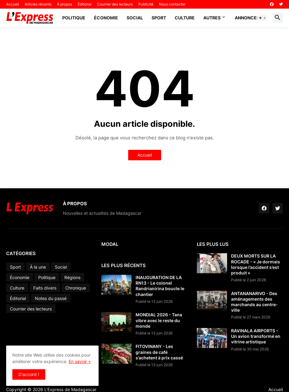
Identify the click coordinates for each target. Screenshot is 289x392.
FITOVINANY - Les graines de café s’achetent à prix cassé (159, 352)
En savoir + (80, 361)
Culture (185, 17)
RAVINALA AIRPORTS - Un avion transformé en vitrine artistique (255, 336)
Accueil (12, 4)
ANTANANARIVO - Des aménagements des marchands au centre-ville (254, 302)
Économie (106, 17)
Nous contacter (172, 4)
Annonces (247, 17)
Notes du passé (51, 298)
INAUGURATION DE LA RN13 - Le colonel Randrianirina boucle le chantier (160, 286)
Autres (212, 17)
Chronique (75, 287)
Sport (159, 17)
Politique (73, 17)
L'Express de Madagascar (70, 389)
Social (135, 17)
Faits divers (44, 287)
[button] (262, 18)
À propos (64, 4)
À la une (38, 267)
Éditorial (85, 4)
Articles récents (38, 4)
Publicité (145, 4)
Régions (72, 277)
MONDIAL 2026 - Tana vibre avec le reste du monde (159, 320)
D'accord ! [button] (28, 374)
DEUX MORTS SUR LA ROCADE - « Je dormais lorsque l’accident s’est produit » (255, 264)
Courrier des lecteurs (115, 4)
